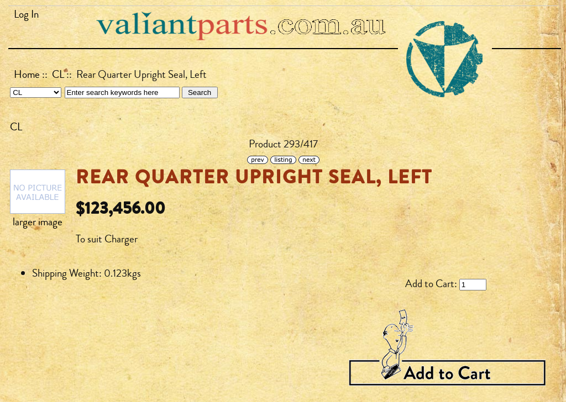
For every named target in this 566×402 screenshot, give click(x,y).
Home (27, 74)
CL (58, 74)
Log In (26, 14)
